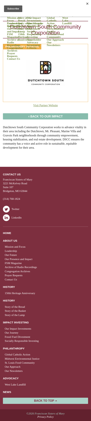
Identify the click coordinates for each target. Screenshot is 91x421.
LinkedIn (12, 217)
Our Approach (55, 39)
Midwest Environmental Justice (55, 29)
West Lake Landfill (67, 21)
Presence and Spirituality (14, 24)
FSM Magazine (12, 35)
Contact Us (13, 59)
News (7, 392)
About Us (10, 240)
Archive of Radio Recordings (13, 42)
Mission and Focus (14, 19)
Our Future (11, 254)
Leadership (11, 250)
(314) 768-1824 (11, 198)
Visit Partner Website (45, 105)
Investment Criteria (33, 46)
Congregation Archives (15, 49)
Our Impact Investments (34, 19)
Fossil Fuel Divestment (33, 27)
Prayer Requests (12, 55)
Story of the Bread (25, 19)
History (9, 286)
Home (7, 233)
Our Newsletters (53, 44)
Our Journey (11, 332)
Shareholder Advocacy (34, 41)
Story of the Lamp (25, 30)
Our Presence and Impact (15, 30)
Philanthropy (13, 348)
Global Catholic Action (52, 21)
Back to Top (44, 400)
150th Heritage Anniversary (25, 37)
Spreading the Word (35, 24)
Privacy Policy (45, 416)
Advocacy (11, 378)
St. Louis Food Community (55, 35)
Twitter (11, 209)
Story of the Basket (25, 24)
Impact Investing (16, 322)
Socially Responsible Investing (34, 34)
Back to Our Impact (45, 116)
